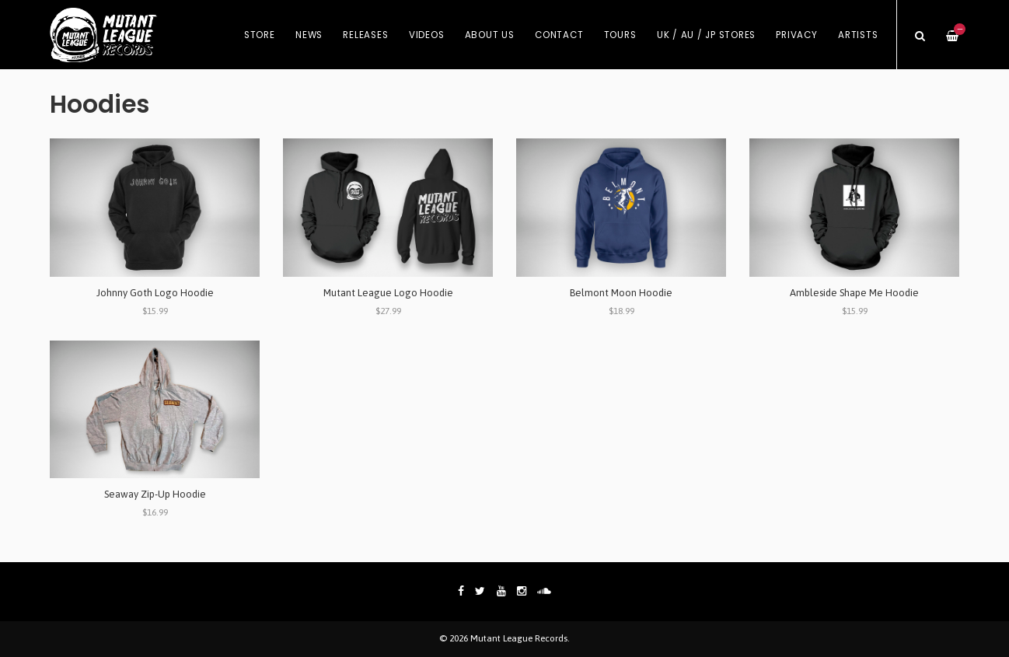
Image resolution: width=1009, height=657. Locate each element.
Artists (858, 35)
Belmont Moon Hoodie (621, 293)
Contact (559, 35)
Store (259, 35)
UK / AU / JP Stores (706, 35)
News (309, 35)
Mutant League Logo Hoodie (388, 293)
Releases (365, 35)
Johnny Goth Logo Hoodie (155, 293)
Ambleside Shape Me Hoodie (854, 293)
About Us (490, 35)
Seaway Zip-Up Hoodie (155, 494)
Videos (427, 35)
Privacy (796, 35)
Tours (620, 35)
